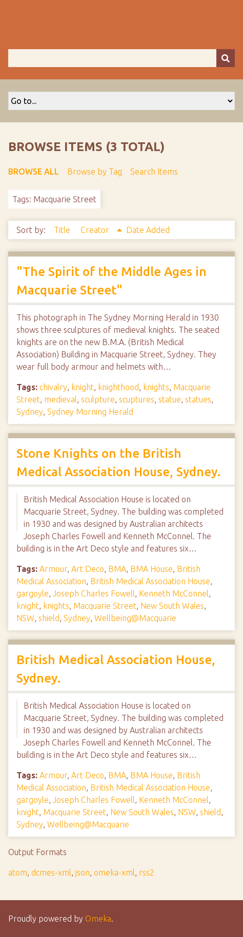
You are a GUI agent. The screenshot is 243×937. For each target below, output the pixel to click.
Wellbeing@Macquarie (135, 618)
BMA (117, 568)
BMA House (151, 568)
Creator (95, 230)
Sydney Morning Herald (90, 411)
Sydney (29, 411)
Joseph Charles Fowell (94, 593)
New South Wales (172, 605)
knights (156, 387)
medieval (60, 399)
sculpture (98, 399)
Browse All (33, 171)
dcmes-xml (51, 872)
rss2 (146, 872)
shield (48, 618)
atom (17, 872)
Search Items (154, 171)
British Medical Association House (150, 581)
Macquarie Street (104, 605)
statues (198, 399)
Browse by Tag (94, 171)
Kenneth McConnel (174, 593)
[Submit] (225, 58)
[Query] (121, 58)
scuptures (136, 399)
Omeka (98, 918)
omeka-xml (114, 872)
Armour (53, 568)
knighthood (118, 387)
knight (82, 387)
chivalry (53, 387)
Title (63, 230)
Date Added (148, 230)
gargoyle (32, 593)
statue (169, 399)
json (82, 872)
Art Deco (87, 568)
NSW (25, 618)
